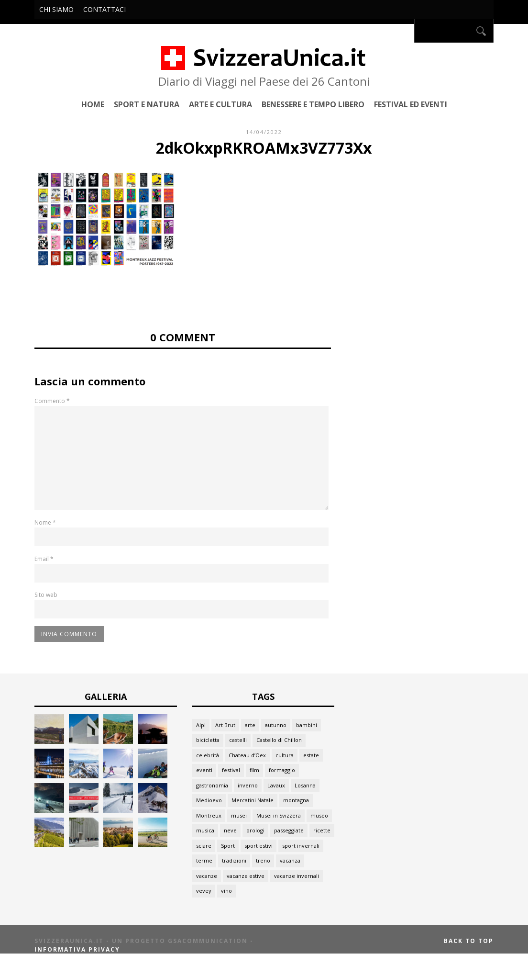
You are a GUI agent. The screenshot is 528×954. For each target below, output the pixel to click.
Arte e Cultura (220, 104)
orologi (255, 830)
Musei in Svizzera (278, 815)
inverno (248, 785)
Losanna (305, 785)
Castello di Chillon (279, 739)
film (254, 770)
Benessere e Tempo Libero (313, 104)
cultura (284, 755)
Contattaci (104, 9)
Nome (45, 522)
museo (319, 815)
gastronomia (212, 785)
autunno (275, 725)
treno (263, 860)
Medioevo (209, 800)
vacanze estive (245, 875)
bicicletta (208, 739)
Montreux (208, 815)
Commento (52, 401)
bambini (306, 725)
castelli (238, 739)
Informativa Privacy (77, 949)
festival (231, 770)
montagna (296, 800)
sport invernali (300, 845)
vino (226, 890)
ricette (321, 830)
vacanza (290, 860)
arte (250, 725)
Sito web (45, 595)
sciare (203, 845)
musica (205, 830)
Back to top (469, 941)
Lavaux (276, 785)
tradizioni (234, 860)
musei (239, 815)
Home (92, 104)
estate (311, 755)
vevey (203, 890)
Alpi (201, 725)
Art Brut (225, 725)
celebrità (207, 755)
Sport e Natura (146, 104)
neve (230, 830)
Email (44, 559)
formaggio (282, 770)
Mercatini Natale (252, 800)
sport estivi (258, 845)
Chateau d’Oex (247, 755)
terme (204, 860)
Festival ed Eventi (410, 104)
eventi (204, 770)
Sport (228, 845)
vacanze (206, 875)
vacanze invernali (296, 875)
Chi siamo (56, 9)
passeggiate (289, 830)
